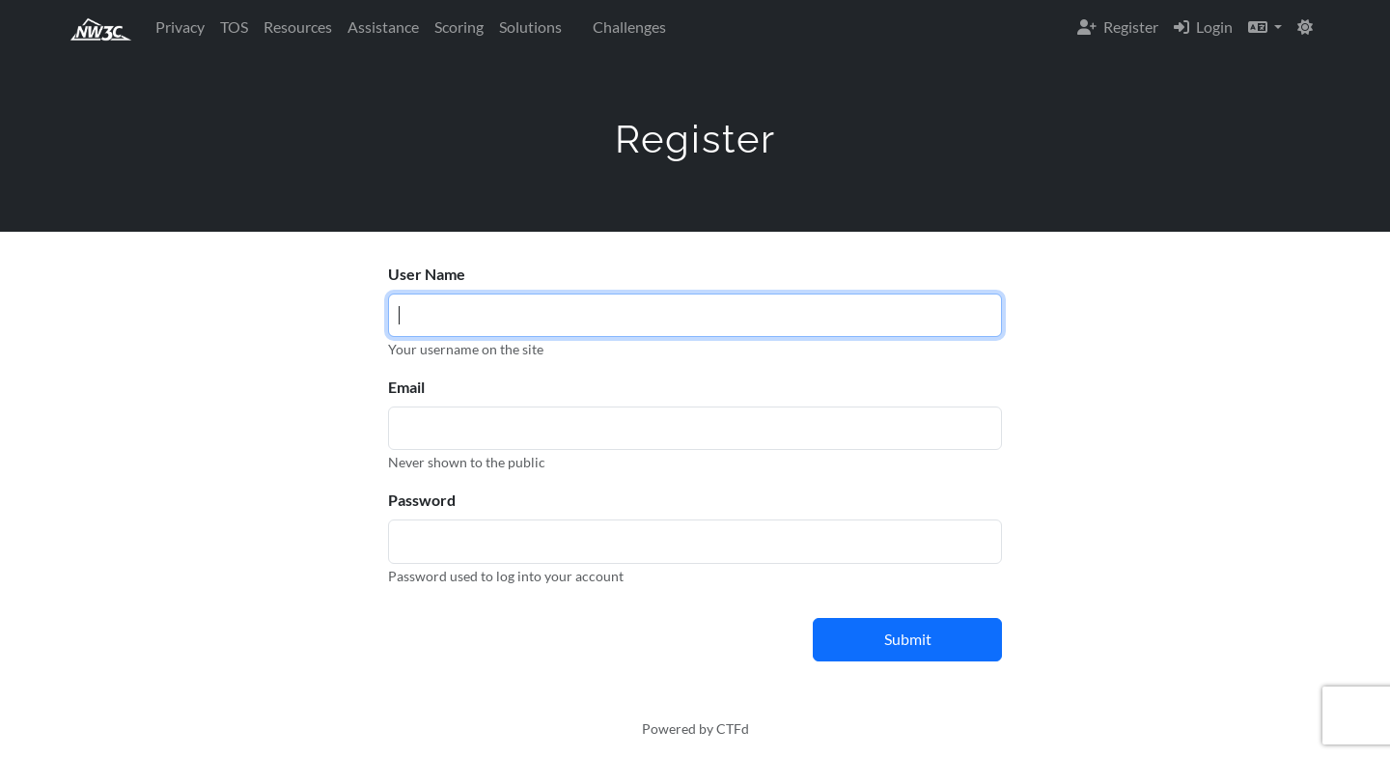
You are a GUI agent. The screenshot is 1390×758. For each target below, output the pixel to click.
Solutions (530, 26)
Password (422, 500)
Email (406, 387)
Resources (298, 26)
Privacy (180, 26)
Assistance (383, 26)
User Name (426, 274)
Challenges (629, 26)
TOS (234, 26)
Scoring (459, 26)
